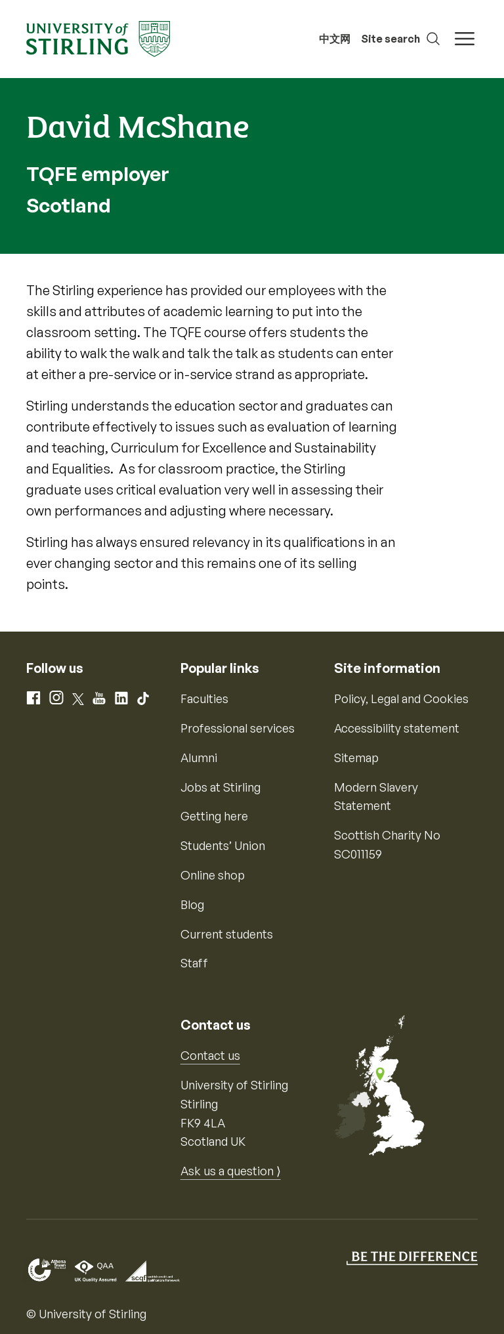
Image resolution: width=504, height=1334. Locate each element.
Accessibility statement (396, 728)
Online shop (212, 875)
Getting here (214, 816)
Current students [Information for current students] (226, 934)
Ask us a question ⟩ (230, 1170)
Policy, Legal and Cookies (401, 698)
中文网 (334, 38)
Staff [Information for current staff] (194, 963)
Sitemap (356, 757)
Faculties (204, 698)
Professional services (237, 728)
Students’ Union (222, 845)
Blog (192, 904)
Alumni (198, 757)
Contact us (210, 1055)
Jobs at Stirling (220, 787)
